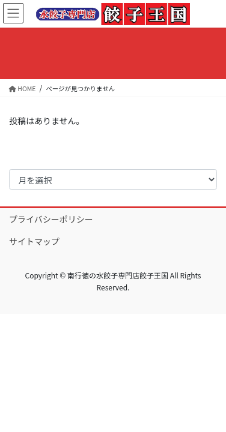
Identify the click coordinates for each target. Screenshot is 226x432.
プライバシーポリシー (51, 219)
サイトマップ (34, 241)
